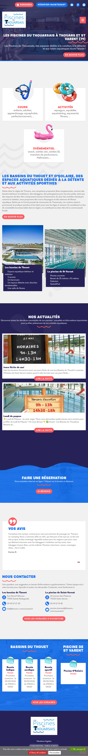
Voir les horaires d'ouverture (44, 618)
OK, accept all (78, 749)
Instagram (84, 5)
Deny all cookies (37, 752)
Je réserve (44, 491)
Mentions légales (44, 741)
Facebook (78, 5)
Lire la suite (44, 378)
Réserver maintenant (52, 4)
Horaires (26, 4)
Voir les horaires (44, 702)
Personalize (55, 752)
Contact (72, 5)
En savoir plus (74, 54)
